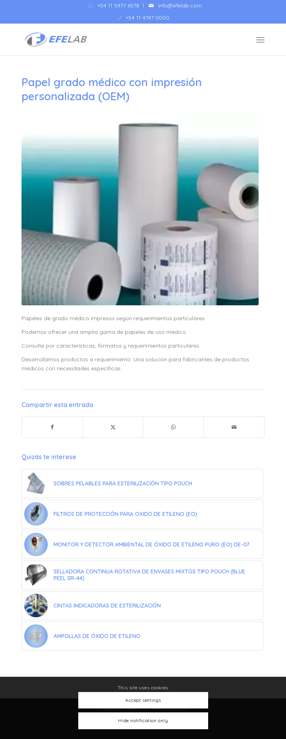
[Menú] (260, 39)
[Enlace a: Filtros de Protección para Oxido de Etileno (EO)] (142, 513)
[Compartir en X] (113, 427)
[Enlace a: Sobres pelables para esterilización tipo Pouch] (142, 483)
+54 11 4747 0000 (147, 17)
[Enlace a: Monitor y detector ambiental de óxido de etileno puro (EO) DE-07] (142, 544)
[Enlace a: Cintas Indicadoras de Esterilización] (142, 605)
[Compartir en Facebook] (52, 427)
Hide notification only (143, 720)
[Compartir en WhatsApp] (173, 427)
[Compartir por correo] (234, 427)
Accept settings (143, 700)
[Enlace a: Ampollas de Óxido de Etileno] (142, 636)
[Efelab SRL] (119, 39)
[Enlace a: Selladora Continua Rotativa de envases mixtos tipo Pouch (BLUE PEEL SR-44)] (142, 575)
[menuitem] (114, 5)
